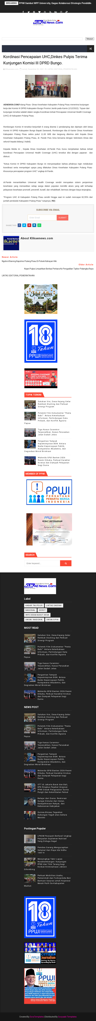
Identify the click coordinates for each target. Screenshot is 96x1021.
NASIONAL (30, 610)
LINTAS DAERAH (54, 606)
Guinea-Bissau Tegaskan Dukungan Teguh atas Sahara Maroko (52, 814)
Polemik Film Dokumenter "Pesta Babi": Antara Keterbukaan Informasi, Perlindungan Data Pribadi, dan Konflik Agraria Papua (47, 418)
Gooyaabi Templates (67, 1017)
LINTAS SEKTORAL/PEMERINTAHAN (62, 69)
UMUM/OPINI (53, 620)
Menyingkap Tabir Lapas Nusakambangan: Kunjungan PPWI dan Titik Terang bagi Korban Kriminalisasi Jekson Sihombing (45, 864)
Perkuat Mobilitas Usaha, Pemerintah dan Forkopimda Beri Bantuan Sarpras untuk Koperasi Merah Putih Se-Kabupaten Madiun (47, 880)
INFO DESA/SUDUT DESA (37, 615)
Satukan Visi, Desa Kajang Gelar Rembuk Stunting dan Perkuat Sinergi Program (54, 404)
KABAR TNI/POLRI (34, 606)
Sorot (42, 610)
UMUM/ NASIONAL (34, 620)
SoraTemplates (37, 1017)
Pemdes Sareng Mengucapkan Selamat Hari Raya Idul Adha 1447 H (53, 850)
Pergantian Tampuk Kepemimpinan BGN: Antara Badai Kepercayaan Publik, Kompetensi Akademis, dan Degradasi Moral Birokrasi (45, 446)
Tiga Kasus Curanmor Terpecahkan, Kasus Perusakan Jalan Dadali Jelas (53, 432)
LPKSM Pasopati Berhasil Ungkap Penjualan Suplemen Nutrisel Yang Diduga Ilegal (55, 838)
